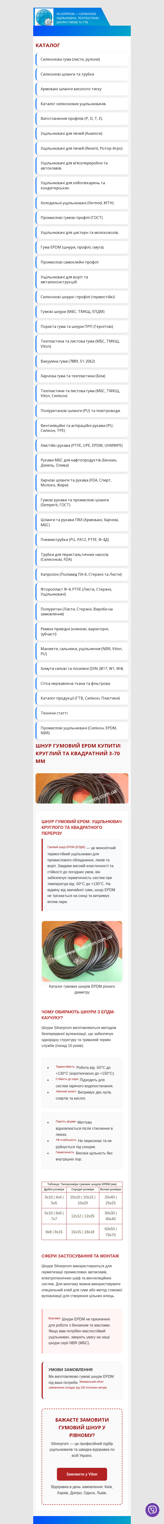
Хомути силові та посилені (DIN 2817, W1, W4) (82, 668)
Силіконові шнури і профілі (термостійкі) (78, 296)
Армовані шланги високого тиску (71, 88)
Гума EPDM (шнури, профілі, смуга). (72, 247)
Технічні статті (54, 713)
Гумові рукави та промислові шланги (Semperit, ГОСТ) (75, 502)
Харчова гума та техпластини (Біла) (73, 375)
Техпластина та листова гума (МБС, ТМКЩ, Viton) (80, 344)
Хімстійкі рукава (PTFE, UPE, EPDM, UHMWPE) (82, 445)
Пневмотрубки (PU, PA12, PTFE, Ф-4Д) (75, 539)
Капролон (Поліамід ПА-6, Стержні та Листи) (81, 574)
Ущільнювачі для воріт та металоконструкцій (64, 279)
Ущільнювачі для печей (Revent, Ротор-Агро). (82, 148)
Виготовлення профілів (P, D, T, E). (72, 118)
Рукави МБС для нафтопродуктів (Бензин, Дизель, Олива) (79, 462)
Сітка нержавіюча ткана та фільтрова (75, 683)
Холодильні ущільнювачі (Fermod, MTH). (77, 202)
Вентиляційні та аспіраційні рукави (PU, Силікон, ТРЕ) (77, 428)
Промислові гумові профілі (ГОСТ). (72, 217)
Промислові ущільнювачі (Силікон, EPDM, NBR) (79, 730)
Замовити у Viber (82, 1474)
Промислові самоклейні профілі (69, 262)
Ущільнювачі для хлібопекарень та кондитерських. (73, 185)
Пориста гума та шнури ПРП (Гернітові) (77, 326)
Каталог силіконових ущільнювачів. (73, 103)
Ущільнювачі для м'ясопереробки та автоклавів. (74, 165)
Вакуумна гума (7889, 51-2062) (68, 361)
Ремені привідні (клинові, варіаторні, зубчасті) (75, 631)
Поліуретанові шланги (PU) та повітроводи (80, 410)
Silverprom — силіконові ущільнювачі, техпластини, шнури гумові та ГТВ (77, 18)
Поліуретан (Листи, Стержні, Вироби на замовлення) (77, 611)
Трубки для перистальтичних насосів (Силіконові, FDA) (74, 557)
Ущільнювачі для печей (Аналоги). (72, 133)
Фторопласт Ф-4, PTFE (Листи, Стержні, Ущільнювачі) (76, 592)
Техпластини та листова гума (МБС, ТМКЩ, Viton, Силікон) (80, 393)
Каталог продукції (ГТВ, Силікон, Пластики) (80, 698)
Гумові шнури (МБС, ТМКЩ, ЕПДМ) (73, 311)
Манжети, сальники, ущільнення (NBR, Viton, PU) (81, 651)
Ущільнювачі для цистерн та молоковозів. (80, 232)
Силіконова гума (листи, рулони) (70, 59)
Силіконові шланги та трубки (67, 74)
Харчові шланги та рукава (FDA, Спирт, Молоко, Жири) (76, 483)
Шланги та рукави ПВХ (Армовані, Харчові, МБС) (80, 522)
